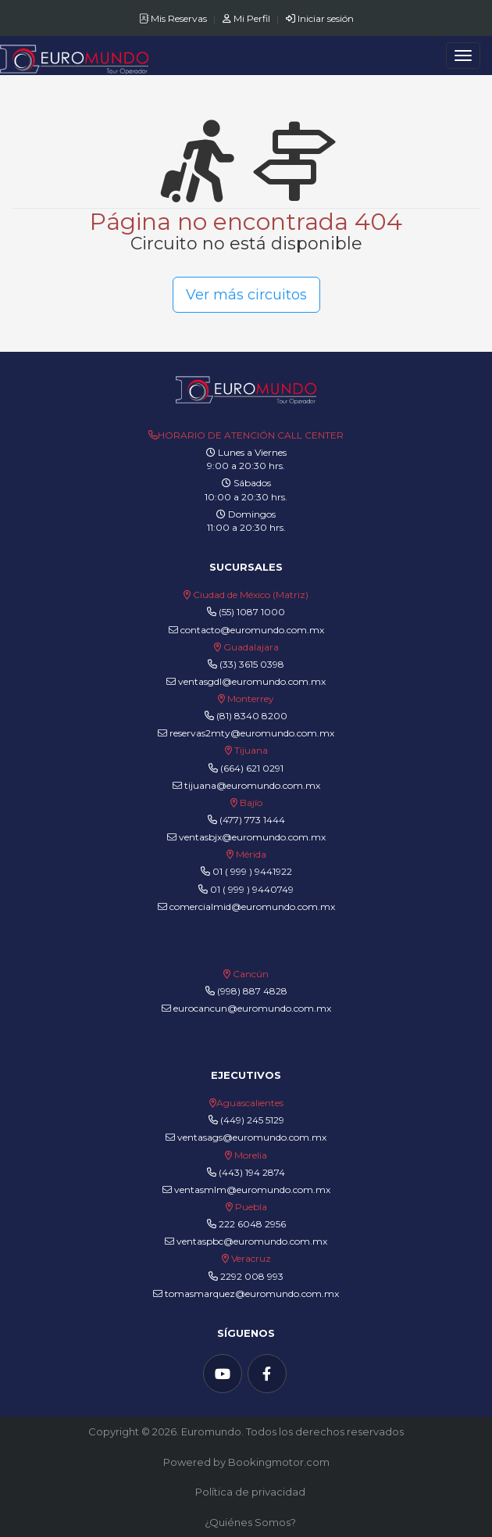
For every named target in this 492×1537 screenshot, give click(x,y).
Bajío (251, 802)
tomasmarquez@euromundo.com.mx (246, 1293)
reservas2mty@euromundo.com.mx (246, 733)
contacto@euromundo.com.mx (246, 630)
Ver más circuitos (246, 294)
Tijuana (250, 750)
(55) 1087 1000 (252, 612)
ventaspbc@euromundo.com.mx (246, 1241)
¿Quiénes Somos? (250, 1522)
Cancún (251, 974)
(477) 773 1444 (252, 820)
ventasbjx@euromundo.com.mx (246, 837)
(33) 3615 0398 (251, 664)
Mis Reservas (174, 18)
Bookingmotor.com (279, 1462)
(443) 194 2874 (252, 1172)
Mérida (251, 854)
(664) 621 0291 (250, 768)
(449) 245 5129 (252, 1120)
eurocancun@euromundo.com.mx (246, 1008)
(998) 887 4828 (252, 991)
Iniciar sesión (320, 18)
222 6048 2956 (252, 1224)
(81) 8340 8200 (251, 716)
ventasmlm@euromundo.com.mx (246, 1189)
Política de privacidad (250, 1491)
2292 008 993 (251, 1276)
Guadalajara (251, 647)
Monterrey (250, 698)
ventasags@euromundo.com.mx (246, 1137)
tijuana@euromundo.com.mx (246, 785)
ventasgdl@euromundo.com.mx (246, 681)
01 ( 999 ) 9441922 (252, 871)
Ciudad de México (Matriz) (250, 594)
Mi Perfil (248, 18)
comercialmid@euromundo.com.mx (246, 906)
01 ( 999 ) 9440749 (252, 889)
